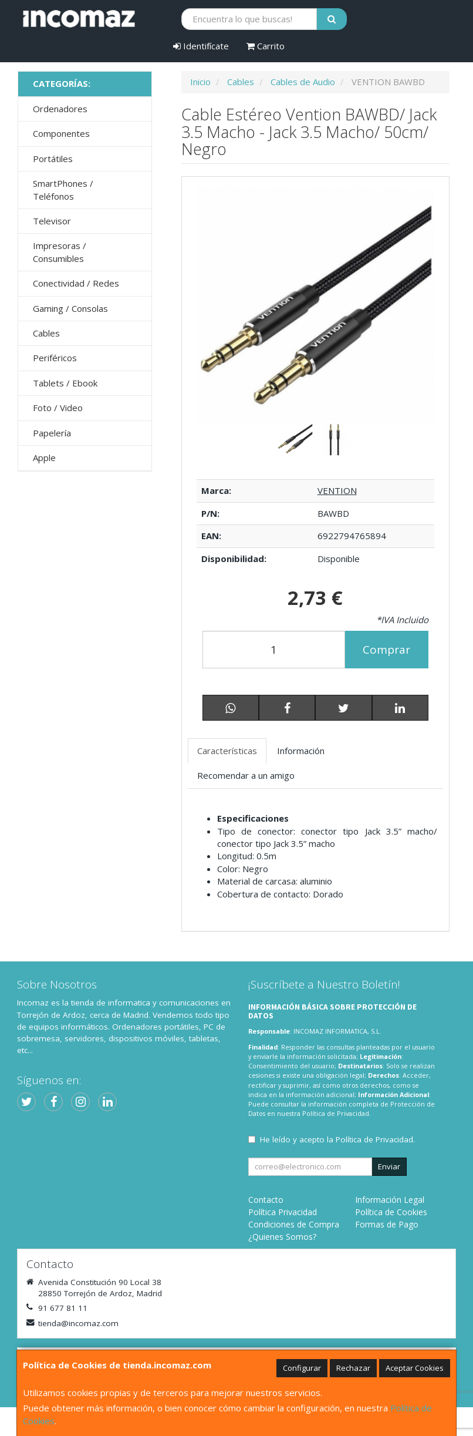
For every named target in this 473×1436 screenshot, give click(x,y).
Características (227, 750)
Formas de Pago (386, 1224)
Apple (44, 457)
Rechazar (353, 1368)
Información (301, 750)
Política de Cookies (391, 1212)
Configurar (302, 1368)
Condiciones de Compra (293, 1224)
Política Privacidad (282, 1212)
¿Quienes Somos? (282, 1236)
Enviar (389, 1166)
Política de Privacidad (335, 1113)
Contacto (265, 1199)
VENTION (337, 490)
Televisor (52, 221)
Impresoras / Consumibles (59, 252)
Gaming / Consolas (70, 308)
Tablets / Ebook (65, 383)
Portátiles (53, 158)
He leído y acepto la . (337, 1139)
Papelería (52, 433)
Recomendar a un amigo (246, 775)
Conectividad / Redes (76, 283)
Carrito (265, 46)
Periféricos (55, 358)
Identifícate (201, 46)
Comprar (386, 649)
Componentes (61, 133)
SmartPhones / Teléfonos (63, 189)
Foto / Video (58, 407)
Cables (46, 333)
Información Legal (389, 1199)
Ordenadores (60, 109)
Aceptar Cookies (415, 1368)
